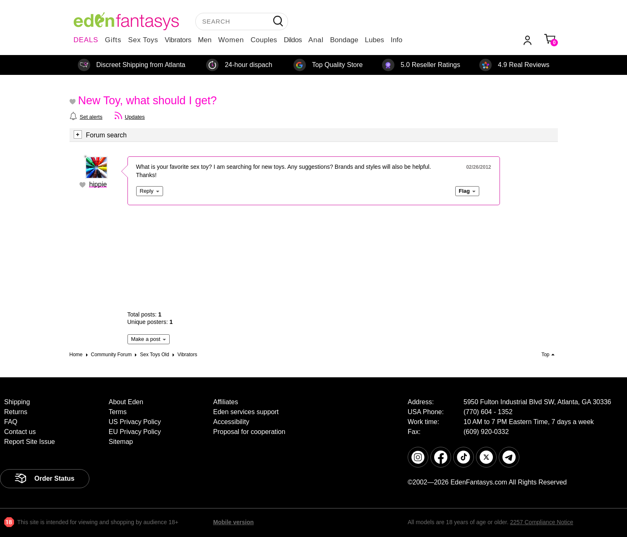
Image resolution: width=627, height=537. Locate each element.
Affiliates (225, 401)
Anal (315, 40)
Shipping (17, 401)
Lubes (374, 40)
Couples (264, 40)
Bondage (344, 40)
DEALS (86, 40)
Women (231, 40)
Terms (118, 411)
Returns (15, 411)
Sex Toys (143, 40)
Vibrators (178, 40)
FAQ (10, 421)
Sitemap (121, 441)
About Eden (126, 401)
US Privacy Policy (135, 421)
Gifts (113, 40)
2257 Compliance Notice (541, 522)
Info (396, 40)
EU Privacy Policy (135, 431)
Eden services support (246, 411)
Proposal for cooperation (249, 431)
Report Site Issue (29, 441)
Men (204, 40)
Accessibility (231, 421)
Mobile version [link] (233, 522)
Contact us (20, 431)
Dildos (293, 40)
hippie (98, 184)
